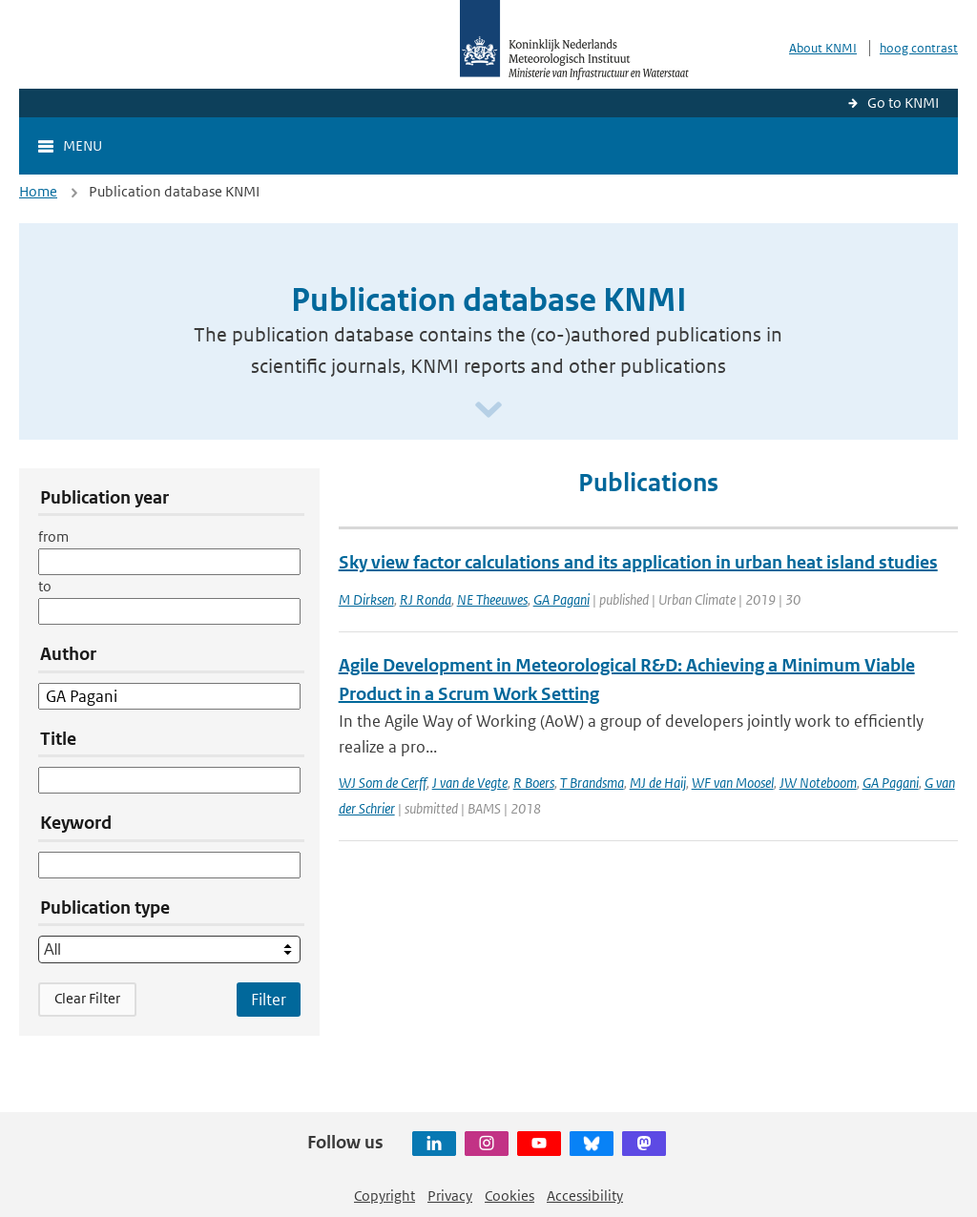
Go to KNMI (903, 102)
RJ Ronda (425, 599)
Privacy (449, 1195)
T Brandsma (592, 783)
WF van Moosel (733, 783)
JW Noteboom (818, 783)
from (53, 536)
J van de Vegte (470, 783)
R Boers (533, 783)
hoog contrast (919, 48)
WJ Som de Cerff (382, 783)
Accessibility (585, 1195)
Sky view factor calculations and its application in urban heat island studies (638, 562)
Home (38, 191)
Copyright (384, 1195)
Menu (82, 145)
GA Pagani (561, 599)
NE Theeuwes (492, 599)
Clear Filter (87, 998)
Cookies (509, 1195)
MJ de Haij (658, 783)
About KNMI (823, 48)
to (45, 586)
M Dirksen (366, 599)
